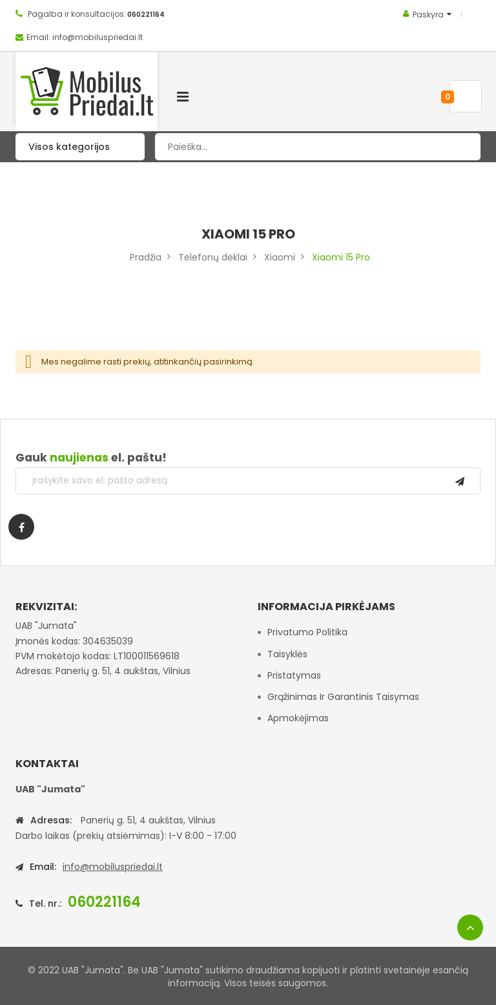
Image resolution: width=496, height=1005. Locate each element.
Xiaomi (279, 257)
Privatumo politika (307, 632)
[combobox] (317, 146)
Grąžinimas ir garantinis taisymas (343, 696)
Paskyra (428, 14)
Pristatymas (294, 675)
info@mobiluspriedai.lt (113, 866)
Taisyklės (287, 654)
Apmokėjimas (298, 718)
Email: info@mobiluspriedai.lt (84, 37)
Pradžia (145, 257)
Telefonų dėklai (212, 257)
